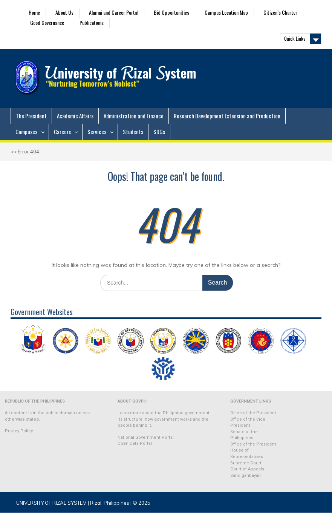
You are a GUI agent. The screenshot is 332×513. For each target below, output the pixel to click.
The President (31, 116)
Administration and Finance (134, 116)
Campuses (26, 131)
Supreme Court (246, 463)
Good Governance (47, 22)
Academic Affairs (75, 116)
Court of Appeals (247, 469)
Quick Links (295, 38)
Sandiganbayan (245, 475)
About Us (64, 12)
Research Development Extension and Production (227, 116)
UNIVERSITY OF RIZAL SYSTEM (51, 503)
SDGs (159, 131)
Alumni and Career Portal (113, 12)
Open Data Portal (135, 443)
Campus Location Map (226, 12)
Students (133, 131)
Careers (62, 131)
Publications (92, 22)
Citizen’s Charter (280, 12)
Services (96, 131)
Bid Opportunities (171, 12)
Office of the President (253, 412)
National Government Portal (146, 437)
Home (34, 12)
